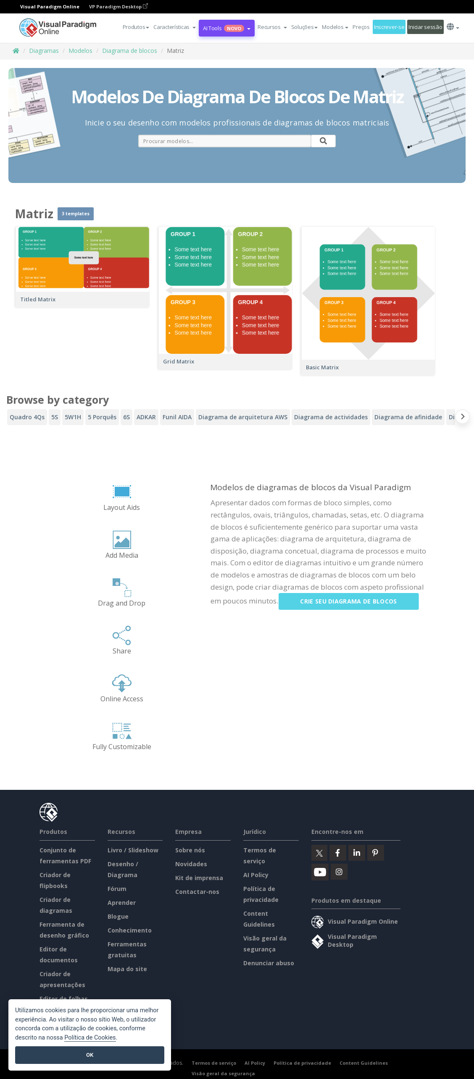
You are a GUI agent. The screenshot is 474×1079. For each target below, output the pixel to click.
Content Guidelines (364, 1063)
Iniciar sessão (425, 27)
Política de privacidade (302, 1063)
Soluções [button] (304, 27)
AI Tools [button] (226, 28)
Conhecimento (130, 930)
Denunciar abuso (268, 963)
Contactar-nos (197, 892)
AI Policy (256, 875)
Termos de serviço (214, 1063)
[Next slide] (462, 418)
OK (89, 1055)
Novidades (191, 864)
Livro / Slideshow (133, 850)
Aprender (122, 903)
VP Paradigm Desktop (118, 6)
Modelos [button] (335, 27)
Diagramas (44, 51)
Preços (361, 27)
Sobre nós (190, 850)
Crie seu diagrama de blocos (356, 601)
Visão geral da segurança (223, 1073)
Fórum (117, 889)
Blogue (118, 916)
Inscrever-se (389, 27)
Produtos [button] (136, 27)
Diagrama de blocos (129, 51)
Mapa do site (127, 969)
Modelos (80, 51)
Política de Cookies (90, 1037)
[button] (174, 27)
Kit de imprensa (199, 878)
